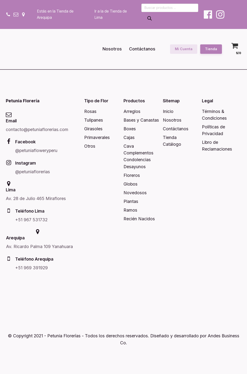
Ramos (130, 210)
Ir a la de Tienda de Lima (110, 14)
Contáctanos (142, 48)
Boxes (130, 128)
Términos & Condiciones (214, 115)
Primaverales (97, 137)
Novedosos (135, 192)
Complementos (138, 152)
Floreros (132, 175)
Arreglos (132, 111)
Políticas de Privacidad (213, 130)
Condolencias (137, 159)
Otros (89, 146)
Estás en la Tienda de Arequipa (55, 14)
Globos (130, 184)
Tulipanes (93, 120)
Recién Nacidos (139, 218)
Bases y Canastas (141, 120)
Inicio (168, 111)
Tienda (211, 49)
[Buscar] (149, 18)
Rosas (90, 111)
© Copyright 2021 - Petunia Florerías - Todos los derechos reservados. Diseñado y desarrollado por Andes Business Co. (123, 339)
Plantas (131, 201)
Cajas (129, 137)
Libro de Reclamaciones (217, 146)
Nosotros (112, 48)
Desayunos (135, 166)
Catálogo (172, 144)
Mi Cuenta (183, 49)
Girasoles (93, 128)
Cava (129, 146)
